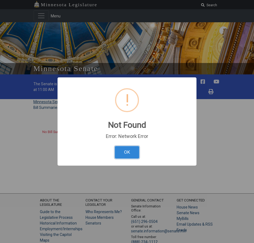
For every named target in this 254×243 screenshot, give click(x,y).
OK (127, 152)
